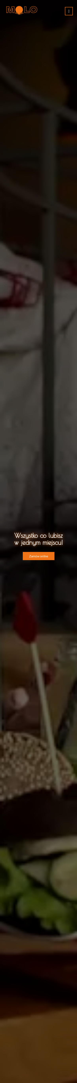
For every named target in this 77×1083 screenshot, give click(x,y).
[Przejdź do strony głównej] (21, 10)
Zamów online (38, 556)
